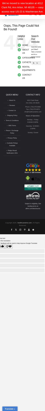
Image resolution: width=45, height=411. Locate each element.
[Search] (33, 63)
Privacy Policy (12, 138)
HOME (25, 45)
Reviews (12, 105)
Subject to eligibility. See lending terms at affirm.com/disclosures (33, 206)
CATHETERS (28, 62)
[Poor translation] (9, 247)
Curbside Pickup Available (12, 144)
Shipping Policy (12, 115)
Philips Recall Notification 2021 (12, 152)
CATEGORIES (28, 58)
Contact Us (12, 110)
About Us (12, 100)
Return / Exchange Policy (12, 132)
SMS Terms (12, 125)
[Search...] (36, 63)
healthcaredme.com (25, 223)
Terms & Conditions (12, 120)
